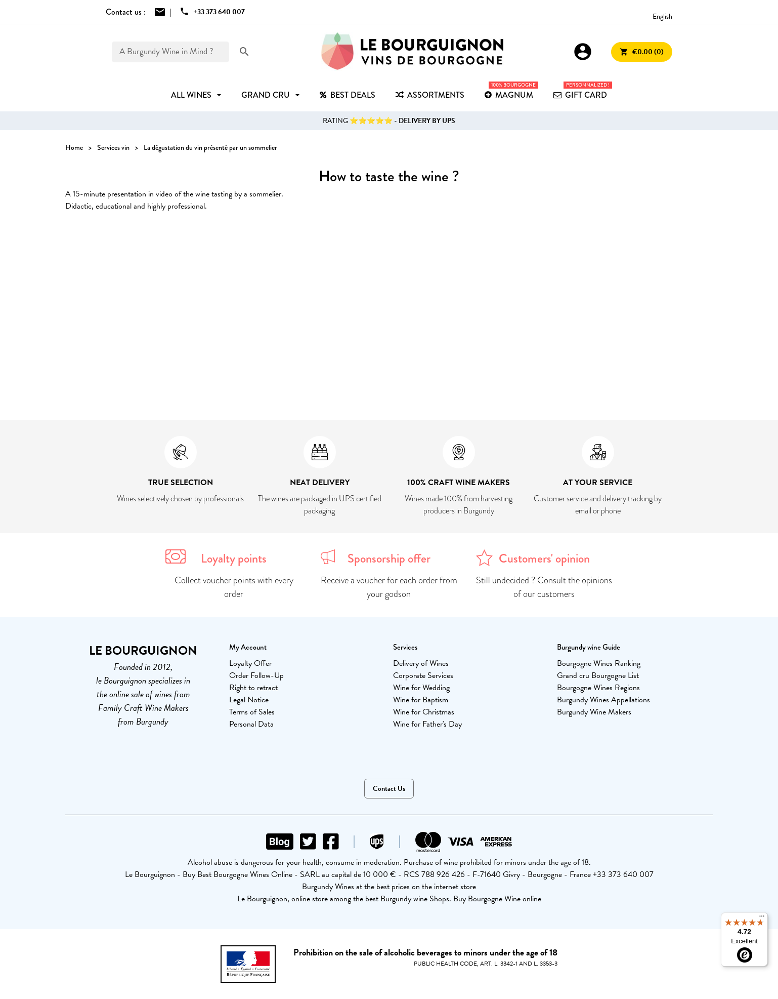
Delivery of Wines (421, 663)
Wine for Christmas (423, 712)
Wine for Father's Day (427, 724)
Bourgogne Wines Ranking (598, 663)
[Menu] (762, 918)
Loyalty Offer (250, 663)
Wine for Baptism (420, 700)
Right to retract (253, 688)
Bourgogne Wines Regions (598, 688)
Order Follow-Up (256, 675)
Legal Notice (249, 700)
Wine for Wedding (421, 688)
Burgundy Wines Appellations (603, 700)
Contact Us (389, 788)
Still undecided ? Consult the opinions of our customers (544, 587)
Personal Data (251, 724)
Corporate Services (423, 675)
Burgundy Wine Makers (594, 712)
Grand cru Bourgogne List (598, 675)
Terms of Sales (252, 712)
